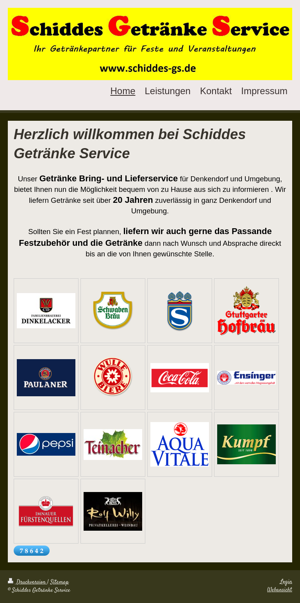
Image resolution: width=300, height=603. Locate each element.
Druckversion (27, 582)
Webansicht (279, 590)
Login (286, 582)
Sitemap (59, 582)
